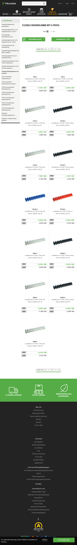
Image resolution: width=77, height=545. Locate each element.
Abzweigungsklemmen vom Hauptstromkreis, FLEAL (10, 41)
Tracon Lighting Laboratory (38, 416)
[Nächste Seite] (56, 49)
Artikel (6, 14)
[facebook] (38, 519)
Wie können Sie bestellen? (38, 506)
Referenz (38, 419)
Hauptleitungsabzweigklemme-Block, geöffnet (10, 51)
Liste (51, 31)
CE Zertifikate (38, 448)
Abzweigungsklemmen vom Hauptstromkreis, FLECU (10, 30)
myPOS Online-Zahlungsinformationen (38, 479)
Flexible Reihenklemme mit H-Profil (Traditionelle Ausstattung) (10, 62)
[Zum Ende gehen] (59, 49)
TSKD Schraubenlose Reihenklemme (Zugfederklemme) (8, 109)
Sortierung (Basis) (33, 39)
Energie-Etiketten (38, 460)
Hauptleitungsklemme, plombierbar (8, 25)
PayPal (38, 473)
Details (44, 540)
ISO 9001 (38, 422)
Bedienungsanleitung (38, 445)
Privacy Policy (38, 503)
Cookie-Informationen (38, 501)
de (72, 3)
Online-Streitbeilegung (38, 513)
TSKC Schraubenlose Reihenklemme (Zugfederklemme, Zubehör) (10, 104)
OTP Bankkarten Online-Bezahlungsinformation (38, 470)
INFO (59, 3)
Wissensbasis (38, 498)
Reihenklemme (47, 19)
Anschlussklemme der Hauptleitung (8, 46)
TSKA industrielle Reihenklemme (7, 77)
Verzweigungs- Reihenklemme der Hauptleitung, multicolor (8, 36)
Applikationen (38, 463)
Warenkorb (62, 14)
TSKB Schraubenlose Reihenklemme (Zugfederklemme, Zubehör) (10, 88)
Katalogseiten (38, 442)
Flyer (38, 451)
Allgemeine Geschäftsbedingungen (38, 495)
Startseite (25, 19)
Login (67, 3)
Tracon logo (38, 457)
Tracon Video (38, 425)
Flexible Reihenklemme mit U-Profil (10, 72)
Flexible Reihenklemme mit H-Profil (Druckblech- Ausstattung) (10, 67)
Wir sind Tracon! (39, 410)
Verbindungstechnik (36, 19)
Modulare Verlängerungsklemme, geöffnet (8, 114)
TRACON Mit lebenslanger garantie (38, 509)
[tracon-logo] (9, 3)
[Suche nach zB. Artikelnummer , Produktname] (34, 4)
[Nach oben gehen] (45, 49)
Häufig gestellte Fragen (38, 492)
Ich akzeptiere (64, 540)
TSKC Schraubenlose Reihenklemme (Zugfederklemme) (8, 99)
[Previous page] (49, 49)
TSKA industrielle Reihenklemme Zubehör (9, 83)
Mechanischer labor (38, 413)
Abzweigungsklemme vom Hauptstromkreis (9, 56)
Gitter (44, 31)
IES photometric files (38, 454)
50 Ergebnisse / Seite (65, 39)
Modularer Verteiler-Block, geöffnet (9, 119)
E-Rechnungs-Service (38, 476)
